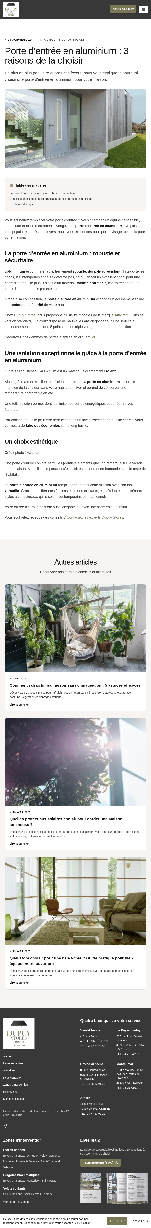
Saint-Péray (49, 1180)
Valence (8, 1167)
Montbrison (55, 1155)
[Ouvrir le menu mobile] (143, 9)
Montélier (9, 1161)
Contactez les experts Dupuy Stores (95, 517)
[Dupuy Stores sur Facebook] (5, 1125)
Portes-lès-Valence (27, 1161)
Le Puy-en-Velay (37, 1155)
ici (93, 337)
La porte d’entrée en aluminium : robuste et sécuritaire (43, 193)
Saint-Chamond (50, 1161)
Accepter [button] (117, 1221)
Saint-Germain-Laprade (38, 1194)
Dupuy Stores (24, 315)
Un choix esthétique (22, 204)
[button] (123, 9)
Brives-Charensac (14, 1155)
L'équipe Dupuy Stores (66, 39)
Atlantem (122, 315)
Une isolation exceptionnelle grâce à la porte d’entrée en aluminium (51, 198)
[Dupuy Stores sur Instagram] (13, 1125)
